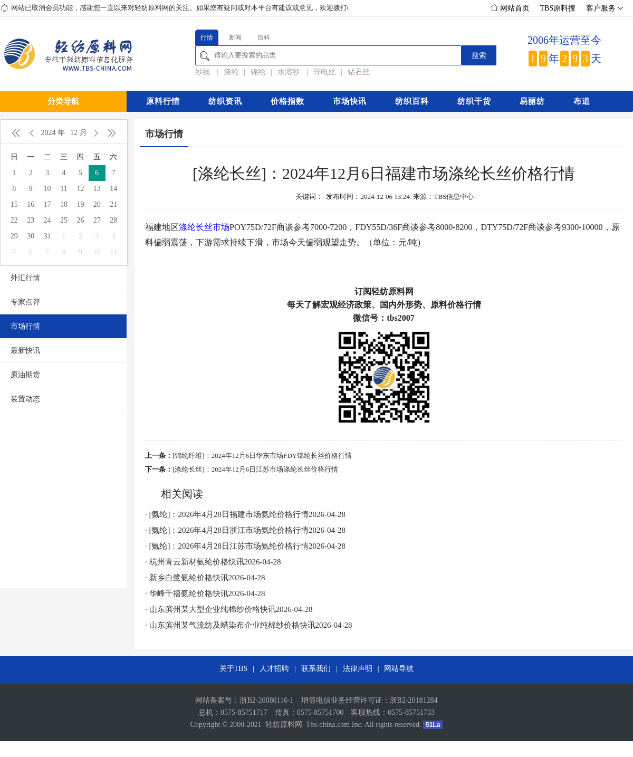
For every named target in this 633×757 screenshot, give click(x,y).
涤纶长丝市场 (204, 227)
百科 (263, 37)
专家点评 (25, 302)
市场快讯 (350, 101)
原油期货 (25, 375)
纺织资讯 (225, 101)
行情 (206, 37)
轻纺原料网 (283, 725)
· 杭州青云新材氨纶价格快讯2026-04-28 (213, 562)
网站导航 (399, 669)
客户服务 (603, 8)
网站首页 (510, 8)
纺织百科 (412, 101)
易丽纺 (532, 101)
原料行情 (163, 101)
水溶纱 (289, 72)
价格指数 (287, 101)
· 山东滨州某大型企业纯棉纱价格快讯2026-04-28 (229, 609)
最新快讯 (25, 350)
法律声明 (357, 669)
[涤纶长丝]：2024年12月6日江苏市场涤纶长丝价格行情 (255, 469)
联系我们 (316, 669)
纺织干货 (474, 101)
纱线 (203, 72)
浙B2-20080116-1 (266, 700)
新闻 (235, 37)
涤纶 (231, 72)
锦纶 (258, 72)
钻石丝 (359, 72)
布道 (581, 101)
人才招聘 (274, 669)
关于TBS (233, 669)
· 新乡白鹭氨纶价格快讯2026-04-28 (205, 577)
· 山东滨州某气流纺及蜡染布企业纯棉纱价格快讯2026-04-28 (248, 625)
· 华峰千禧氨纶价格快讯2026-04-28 (205, 593)
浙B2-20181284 (414, 700)
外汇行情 (25, 278)
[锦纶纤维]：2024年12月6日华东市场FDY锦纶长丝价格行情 (262, 455)
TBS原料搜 (558, 8)
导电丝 (324, 72)
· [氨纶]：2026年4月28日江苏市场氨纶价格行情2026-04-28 (245, 546)
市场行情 (25, 326)
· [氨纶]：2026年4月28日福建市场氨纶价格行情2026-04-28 (245, 514)
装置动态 (25, 399)
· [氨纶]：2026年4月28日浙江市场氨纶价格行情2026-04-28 (245, 530)
